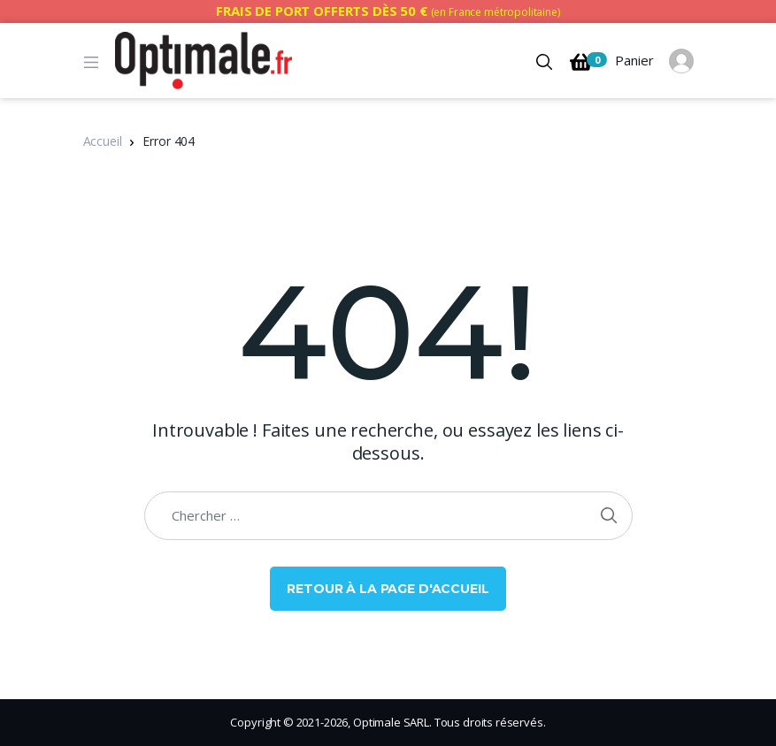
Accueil (102, 141)
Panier (612, 62)
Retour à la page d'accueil (387, 589)
